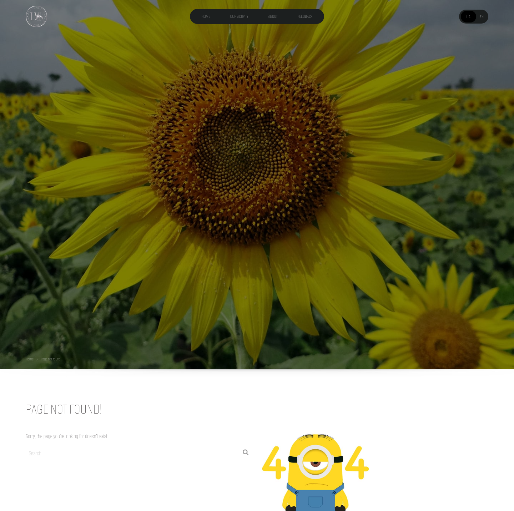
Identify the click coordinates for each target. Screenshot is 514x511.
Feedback (305, 16)
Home (206, 16)
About (272, 16)
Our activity (239, 16)
